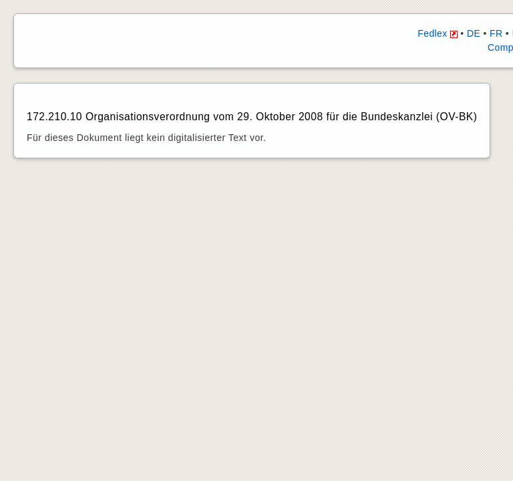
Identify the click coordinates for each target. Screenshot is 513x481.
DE (473, 33)
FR (496, 33)
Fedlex (437, 33)
